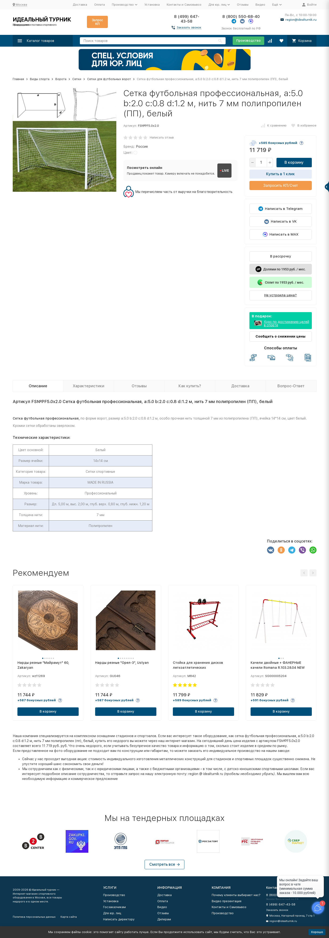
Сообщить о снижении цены (280, 336)
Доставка (80, 4)
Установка (152, 4)
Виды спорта (39, 79)
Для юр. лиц (112, 913)
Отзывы (242, 4)
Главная (18, 79)
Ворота (60, 79)
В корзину (294, 162)
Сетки (76, 79)
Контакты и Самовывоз (184, 4)
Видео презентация (226, 901)
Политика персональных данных (34, 916)
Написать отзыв (162, 137)
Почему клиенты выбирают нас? (236, 895)
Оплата (99, 4)
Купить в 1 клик (280, 174)
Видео (260, 4)
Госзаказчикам (114, 907)
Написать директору (118, 919)
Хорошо (317, 932)
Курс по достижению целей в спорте (286, 323)
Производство (248, 40)
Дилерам (164, 919)
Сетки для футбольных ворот (109, 79)
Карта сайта (69, 916)
